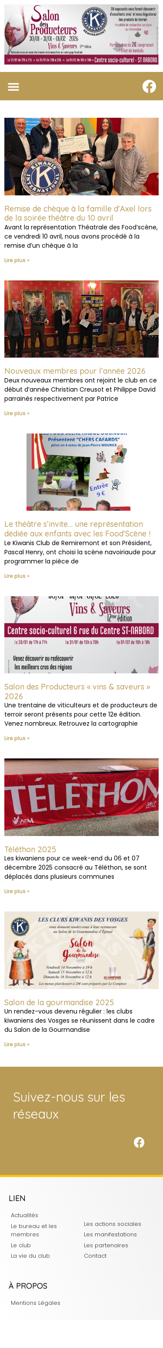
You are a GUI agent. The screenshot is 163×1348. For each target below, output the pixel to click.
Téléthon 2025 (30, 849)
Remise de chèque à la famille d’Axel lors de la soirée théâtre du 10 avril (78, 213)
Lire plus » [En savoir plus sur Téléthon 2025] (17, 891)
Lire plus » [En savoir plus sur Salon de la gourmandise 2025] (17, 1044)
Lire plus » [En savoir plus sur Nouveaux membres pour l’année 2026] (17, 413)
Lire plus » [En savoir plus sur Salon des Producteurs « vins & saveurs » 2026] (17, 738)
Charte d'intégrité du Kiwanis (81, 1334)
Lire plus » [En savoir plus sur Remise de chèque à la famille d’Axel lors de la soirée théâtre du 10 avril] (17, 260)
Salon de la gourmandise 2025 (59, 1002)
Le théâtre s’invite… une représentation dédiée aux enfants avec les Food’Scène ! (77, 529)
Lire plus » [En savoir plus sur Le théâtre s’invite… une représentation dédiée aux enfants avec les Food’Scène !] (17, 576)
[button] (13, 86)
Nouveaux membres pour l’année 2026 (75, 371)
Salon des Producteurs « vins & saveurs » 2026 (77, 691)
